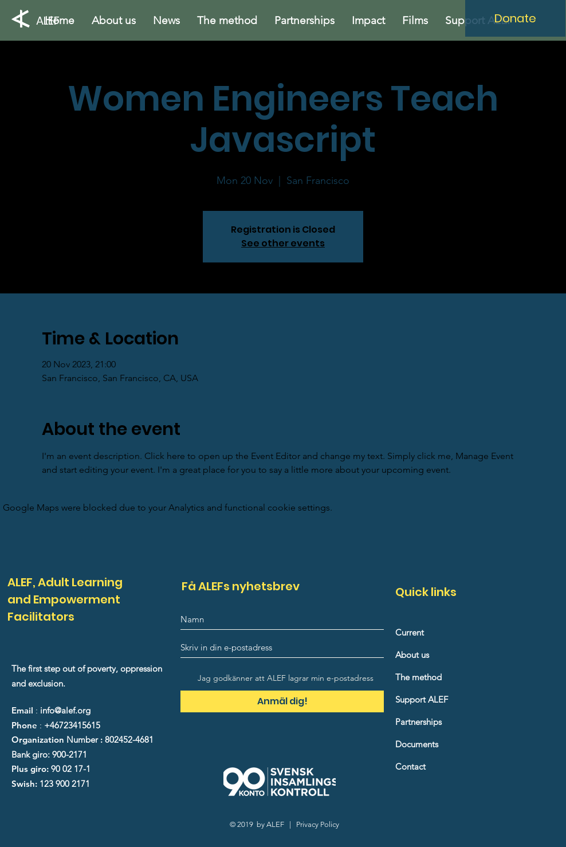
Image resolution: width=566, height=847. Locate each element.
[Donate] (515, 18)
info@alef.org (65, 710)
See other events (283, 243)
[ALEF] (51, 20)
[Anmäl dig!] (282, 701)
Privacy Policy (317, 824)
